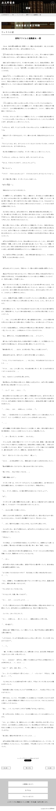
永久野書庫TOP (5, 15)
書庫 (13, 15)
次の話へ (50, 768)
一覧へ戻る (28, 768)
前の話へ (6, 768)
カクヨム (28, 790)
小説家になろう (28, 784)
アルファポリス (28, 796)
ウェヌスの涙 (20, 15)
